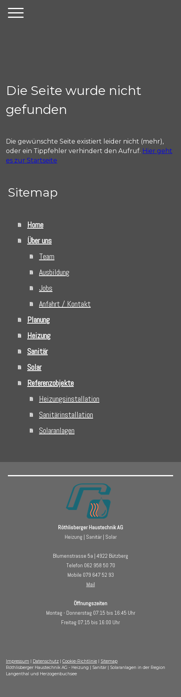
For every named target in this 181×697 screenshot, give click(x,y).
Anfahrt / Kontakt (65, 304)
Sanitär (37, 351)
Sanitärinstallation (66, 414)
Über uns (39, 240)
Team (46, 256)
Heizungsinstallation (69, 399)
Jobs (45, 288)
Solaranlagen (57, 430)
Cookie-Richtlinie (79, 661)
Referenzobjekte (50, 383)
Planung (38, 319)
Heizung (38, 335)
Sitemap (109, 661)
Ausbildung (54, 272)
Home (35, 225)
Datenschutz (46, 661)
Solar (34, 367)
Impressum (17, 661)
